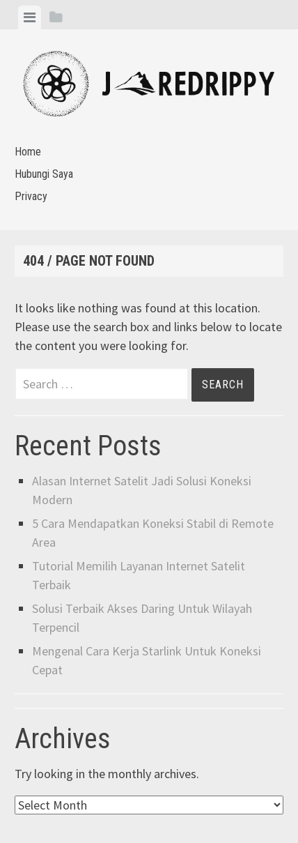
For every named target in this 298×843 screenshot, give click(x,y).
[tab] (29, 17)
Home (28, 151)
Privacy (31, 196)
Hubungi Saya (44, 174)
